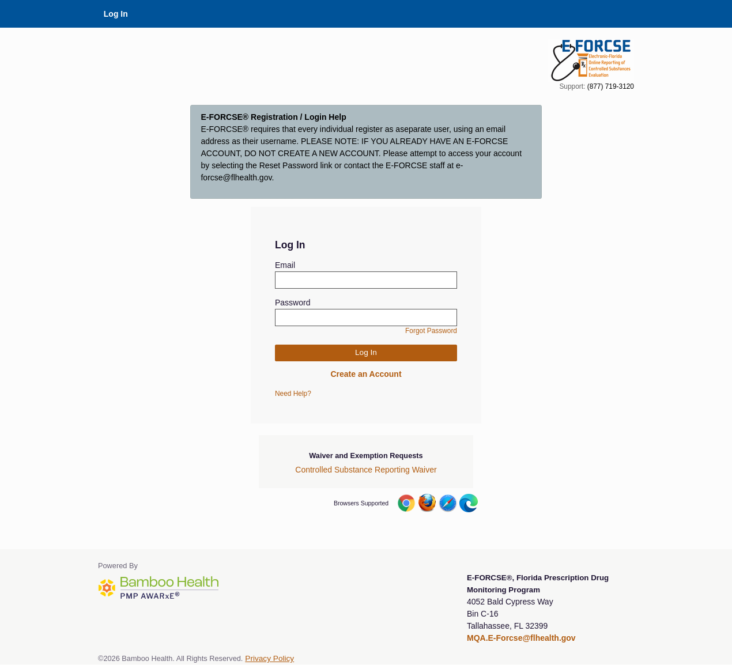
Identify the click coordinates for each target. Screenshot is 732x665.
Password (292, 302)
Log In (116, 13)
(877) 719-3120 (610, 86)
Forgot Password (431, 331)
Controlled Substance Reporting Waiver (365, 469)
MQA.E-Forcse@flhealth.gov (521, 638)
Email (285, 265)
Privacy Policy (269, 658)
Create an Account (365, 374)
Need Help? (293, 394)
